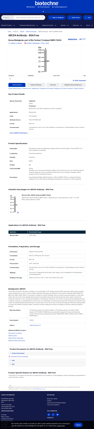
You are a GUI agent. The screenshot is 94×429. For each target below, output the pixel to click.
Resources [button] (77, 25)
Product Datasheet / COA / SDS (37, 43)
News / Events (5, 416)
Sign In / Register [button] (57, 17)
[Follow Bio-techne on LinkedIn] (48, 414)
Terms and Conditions (53, 404)
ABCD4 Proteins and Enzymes (16, 340)
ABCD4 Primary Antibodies (15, 338)
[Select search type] (7, 17)
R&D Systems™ (31, 7)
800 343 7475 (10, 406)
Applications (35, 88)
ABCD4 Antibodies (31, 31)
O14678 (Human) (34, 325)
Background (57, 88)
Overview (3, 414)
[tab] (16, 85)
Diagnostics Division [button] (49, 25)
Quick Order (74, 17)
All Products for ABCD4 (15, 333)
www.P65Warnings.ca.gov (39, 389)
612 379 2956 (7, 404)
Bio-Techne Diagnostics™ (60, 7)
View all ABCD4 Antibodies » (19, 133)
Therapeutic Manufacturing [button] (28, 25)
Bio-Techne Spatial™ (44, 7)
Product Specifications (14, 88)
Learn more (61, 426)
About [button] (89, 25)
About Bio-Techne (52, 398)
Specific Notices (79, 88)
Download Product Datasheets (19, 356)
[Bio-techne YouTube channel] (57, 414)
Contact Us (50, 417)
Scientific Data (27, 88)
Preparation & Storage (46, 88)
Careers (49, 400)
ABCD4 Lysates (12, 335)
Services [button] (64, 25)
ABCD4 (22, 31)
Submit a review (15, 43)
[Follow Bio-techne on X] (53, 414)
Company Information (7, 418)
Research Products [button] (8, 25)
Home (9, 31)
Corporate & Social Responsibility (56, 402)
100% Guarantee (80, 80)
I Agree (78, 425)
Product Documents (67, 88)
